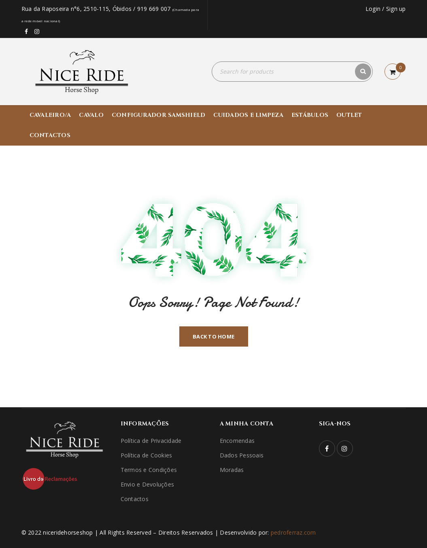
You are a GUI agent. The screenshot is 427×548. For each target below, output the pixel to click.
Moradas (232, 470)
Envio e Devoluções (147, 484)
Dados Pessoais (242, 455)
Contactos (135, 499)
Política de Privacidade (151, 440)
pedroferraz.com (293, 532)
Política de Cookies (146, 455)
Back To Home (213, 336)
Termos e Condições (149, 470)
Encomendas (237, 440)
